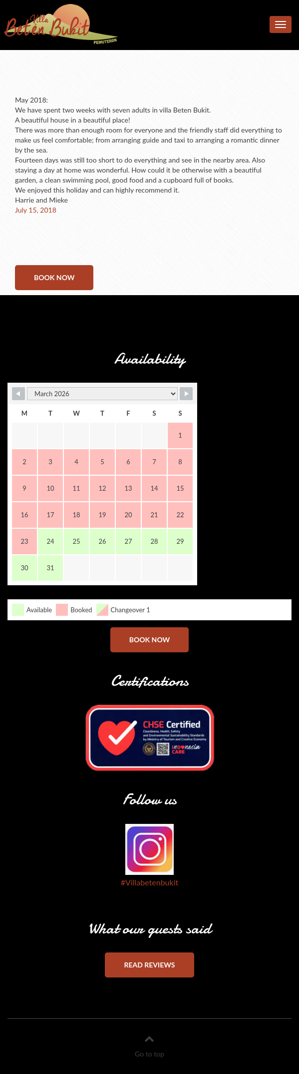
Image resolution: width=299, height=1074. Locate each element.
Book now (54, 277)
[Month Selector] (102, 393)
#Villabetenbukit (149, 882)
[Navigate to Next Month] (186, 393)
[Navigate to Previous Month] (18, 393)
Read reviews (149, 964)
